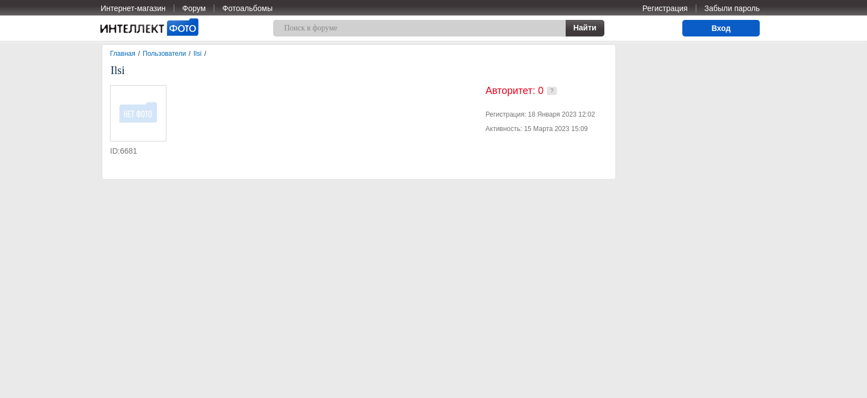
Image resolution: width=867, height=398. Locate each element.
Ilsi (198, 53)
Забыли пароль (732, 8)
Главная (122, 53)
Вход (721, 28)
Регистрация (665, 8)
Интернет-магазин (133, 8)
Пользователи (164, 53)
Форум (194, 8)
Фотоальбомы (247, 8)
